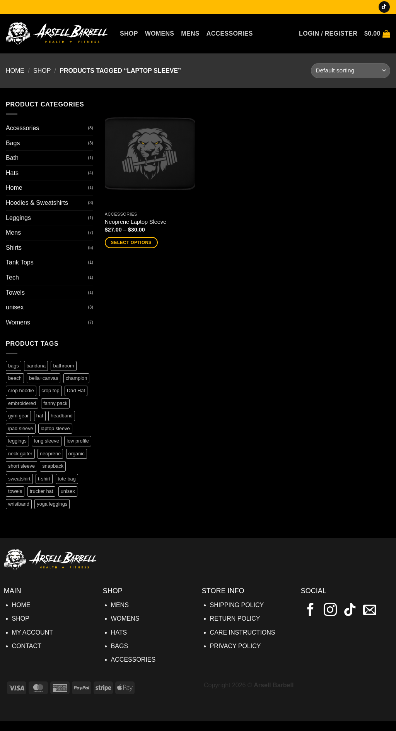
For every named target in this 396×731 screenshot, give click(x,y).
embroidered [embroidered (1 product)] (22, 403)
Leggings (18, 217)
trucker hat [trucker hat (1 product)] (41, 491)
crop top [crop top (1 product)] (50, 390)
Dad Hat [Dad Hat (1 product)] (76, 390)
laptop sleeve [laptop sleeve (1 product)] (55, 428)
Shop (129, 33)
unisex (15, 307)
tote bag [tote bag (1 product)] (67, 479)
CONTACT (26, 646)
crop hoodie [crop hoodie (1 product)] (21, 390)
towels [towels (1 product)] (15, 491)
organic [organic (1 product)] (76, 453)
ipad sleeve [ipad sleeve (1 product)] (20, 428)
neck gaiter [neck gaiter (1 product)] (20, 453)
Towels (15, 292)
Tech (12, 277)
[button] (328, 33)
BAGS (119, 646)
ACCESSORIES (133, 659)
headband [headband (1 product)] (62, 416)
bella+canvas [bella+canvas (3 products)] (43, 378)
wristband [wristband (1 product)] (18, 504)
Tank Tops (20, 262)
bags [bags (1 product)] (13, 366)
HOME (21, 605)
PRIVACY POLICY (235, 646)
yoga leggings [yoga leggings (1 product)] (52, 504)
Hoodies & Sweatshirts (37, 202)
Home (15, 70)
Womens (159, 33)
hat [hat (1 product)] (39, 416)
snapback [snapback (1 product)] (52, 466)
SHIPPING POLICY (237, 605)
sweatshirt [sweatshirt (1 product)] (19, 479)
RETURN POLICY (235, 618)
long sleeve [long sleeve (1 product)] (46, 441)
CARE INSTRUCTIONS (242, 632)
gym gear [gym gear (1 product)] (18, 416)
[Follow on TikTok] (384, 7)
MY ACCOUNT (32, 632)
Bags (13, 143)
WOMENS (125, 618)
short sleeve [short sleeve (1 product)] (21, 466)
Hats (12, 173)
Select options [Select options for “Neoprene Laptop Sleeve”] (131, 242)
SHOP (20, 618)
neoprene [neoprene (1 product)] (50, 453)
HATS (119, 632)
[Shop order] (350, 70)
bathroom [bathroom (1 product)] (63, 366)
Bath (12, 157)
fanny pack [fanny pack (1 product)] (55, 403)
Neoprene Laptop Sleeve (135, 222)
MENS (120, 605)
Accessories (230, 33)
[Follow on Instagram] (330, 610)
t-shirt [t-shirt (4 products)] (44, 479)
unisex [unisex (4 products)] (68, 491)
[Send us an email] (369, 610)
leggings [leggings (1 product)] (17, 441)
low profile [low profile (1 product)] (78, 441)
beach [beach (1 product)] (15, 378)
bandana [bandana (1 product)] (36, 366)
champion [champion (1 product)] (76, 378)
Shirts (14, 247)
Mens (190, 33)
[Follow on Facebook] (310, 610)
